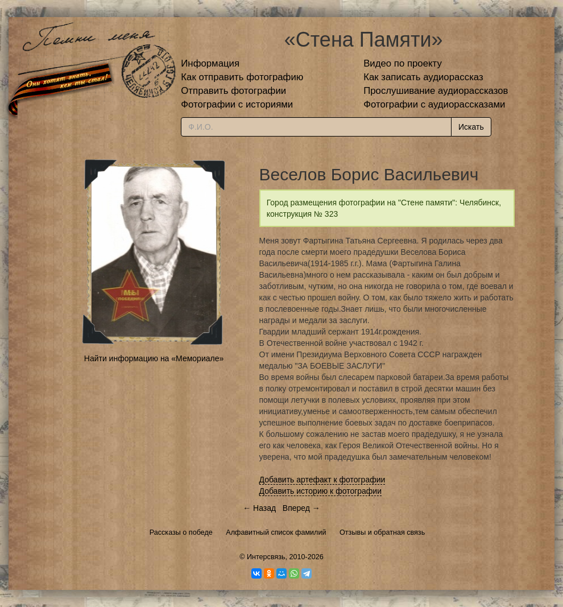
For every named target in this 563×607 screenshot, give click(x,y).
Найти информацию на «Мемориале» (153, 358)
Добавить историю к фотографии (320, 490)
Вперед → (301, 508)
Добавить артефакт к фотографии (322, 479)
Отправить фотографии (233, 90)
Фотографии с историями (237, 104)
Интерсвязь (266, 557)
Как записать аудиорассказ (423, 77)
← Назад (259, 508)
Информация (210, 63)
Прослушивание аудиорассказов (435, 90)
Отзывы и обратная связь (382, 532)
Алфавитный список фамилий (276, 532)
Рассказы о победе (181, 532)
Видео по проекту (402, 63)
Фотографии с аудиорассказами (434, 104)
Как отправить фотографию (242, 77)
